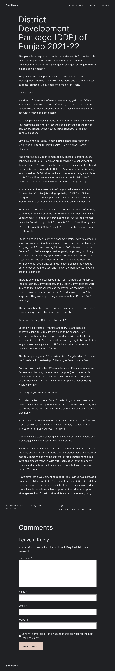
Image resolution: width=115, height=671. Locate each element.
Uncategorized (35, 506)
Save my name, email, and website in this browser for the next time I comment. (57, 635)
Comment (25, 558)
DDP (61, 509)
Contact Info (92, 5)
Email (23, 605)
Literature (105, 5)
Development (69, 509)
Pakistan (80, 509)
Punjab (88, 509)
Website (23, 619)
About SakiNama (76, 5)
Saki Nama (12, 5)
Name (23, 591)
